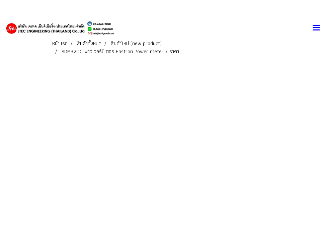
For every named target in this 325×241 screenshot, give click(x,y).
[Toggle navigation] (316, 28)
